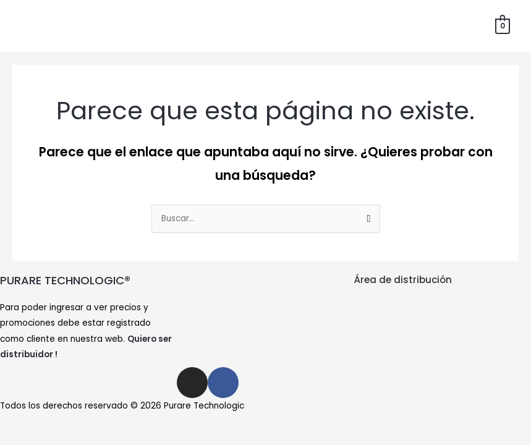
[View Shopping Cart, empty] (503, 26)
